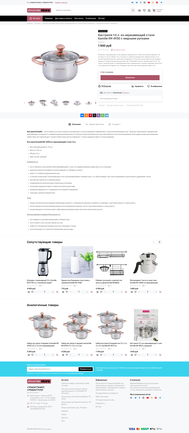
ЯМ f (63, 421)
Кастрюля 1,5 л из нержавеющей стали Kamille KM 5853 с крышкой (146, 344)
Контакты (78, 18)
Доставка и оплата (63, 18)
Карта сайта (46, 429)
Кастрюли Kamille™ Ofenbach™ (136, 105)
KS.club (101, 18)
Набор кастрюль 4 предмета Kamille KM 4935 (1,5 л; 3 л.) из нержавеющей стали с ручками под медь (43, 344)
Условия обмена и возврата (107, 393)
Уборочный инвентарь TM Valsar (74, 408)
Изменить (125, 93)
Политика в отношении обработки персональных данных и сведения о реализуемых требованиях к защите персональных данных (111, 386)
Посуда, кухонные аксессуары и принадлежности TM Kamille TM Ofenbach (116, 105)
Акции (63, 414)
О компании (91, 18)
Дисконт (64, 418)
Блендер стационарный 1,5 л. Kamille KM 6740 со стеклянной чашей (42, 281)
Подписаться (85, 369)
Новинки (49, 18)
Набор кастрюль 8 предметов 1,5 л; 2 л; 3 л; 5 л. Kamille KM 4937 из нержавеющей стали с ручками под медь (111, 344)
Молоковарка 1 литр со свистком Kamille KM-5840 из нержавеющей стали (144, 281)
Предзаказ (130, 78)
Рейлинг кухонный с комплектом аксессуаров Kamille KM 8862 (109, 281)
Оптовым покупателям (105, 400)
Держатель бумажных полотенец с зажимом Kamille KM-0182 (75, 281)
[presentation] (24, 103)
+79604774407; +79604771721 (40, 2)
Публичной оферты (77, 373)
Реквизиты (100, 403)
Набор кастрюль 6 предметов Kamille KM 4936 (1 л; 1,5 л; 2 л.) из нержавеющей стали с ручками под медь (76, 344)
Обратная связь (102, 397)
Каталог (34, 18)
